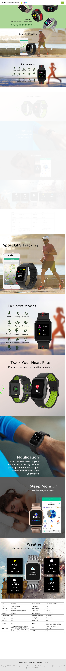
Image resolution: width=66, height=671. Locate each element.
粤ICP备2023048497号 (33, 668)
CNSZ (63, 666)
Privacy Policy (22, 662)
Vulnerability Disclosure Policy (38, 662)
